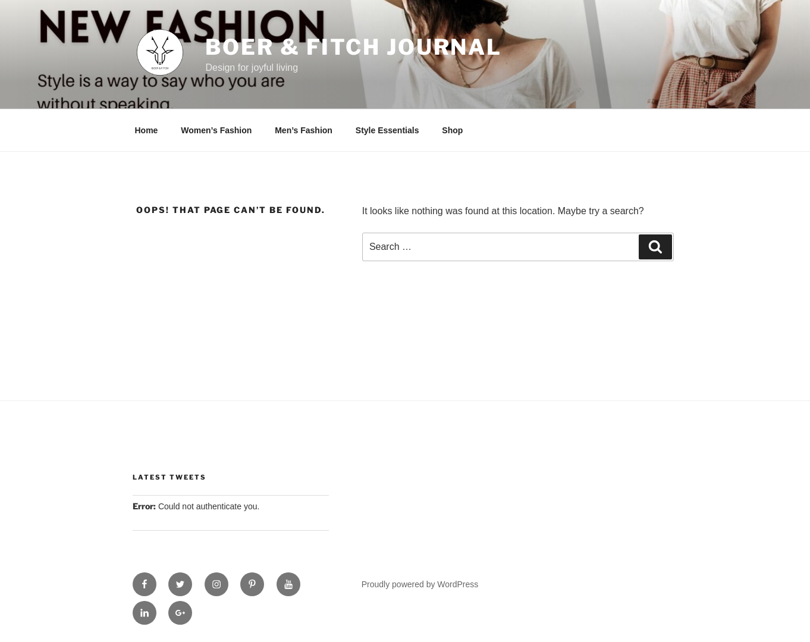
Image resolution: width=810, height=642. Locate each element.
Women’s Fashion (216, 130)
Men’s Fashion (303, 130)
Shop (452, 130)
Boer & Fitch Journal (353, 47)
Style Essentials (387, 130)
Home (146, 130)
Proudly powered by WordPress (420, 584)
